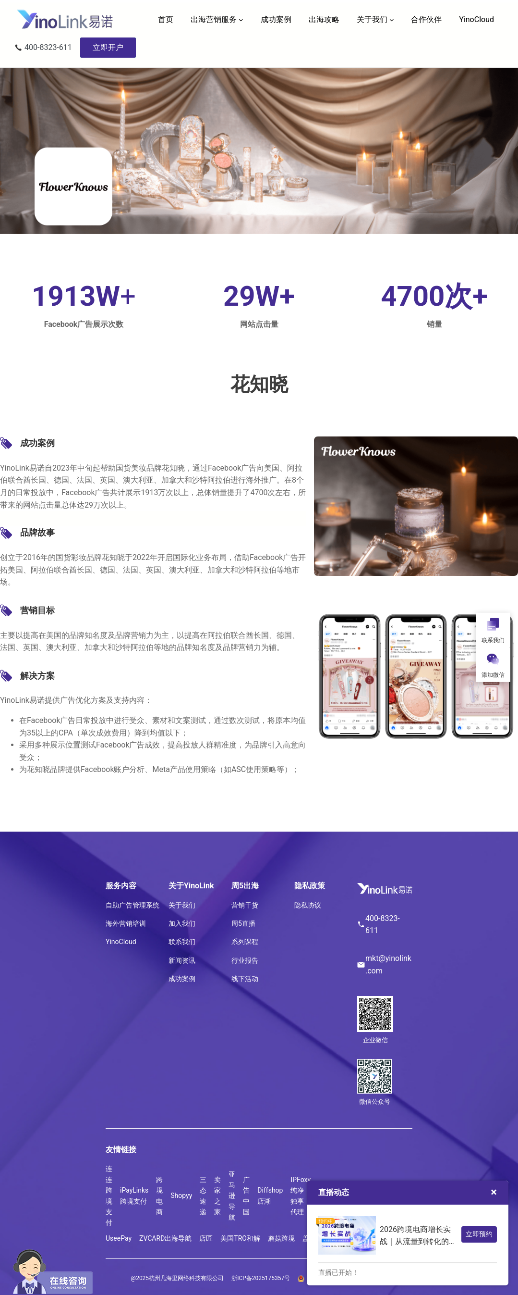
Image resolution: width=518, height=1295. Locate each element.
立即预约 (479, 1234)
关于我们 (372, 19)
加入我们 (182, 923)
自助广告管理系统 (132, 905)
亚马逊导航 (232, 1195)
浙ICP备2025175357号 (260, 1278)
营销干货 (244, 905)
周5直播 (243, 923)
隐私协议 (307, 905)
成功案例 (182, 979)
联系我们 (182, 942)
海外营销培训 (126, 923)
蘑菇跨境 (281, 1238)
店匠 (206, 1238)
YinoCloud (121, 942)
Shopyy (181, 1195)
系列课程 (244, 942)
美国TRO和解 (240, 1238)
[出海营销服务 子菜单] (241, 19)
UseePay (119, 1238)
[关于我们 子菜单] (391, 19)
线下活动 (244, 979)
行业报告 (244, 960)
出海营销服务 (214, 19)
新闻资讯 (182, 960)
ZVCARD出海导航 (165, 1238)
